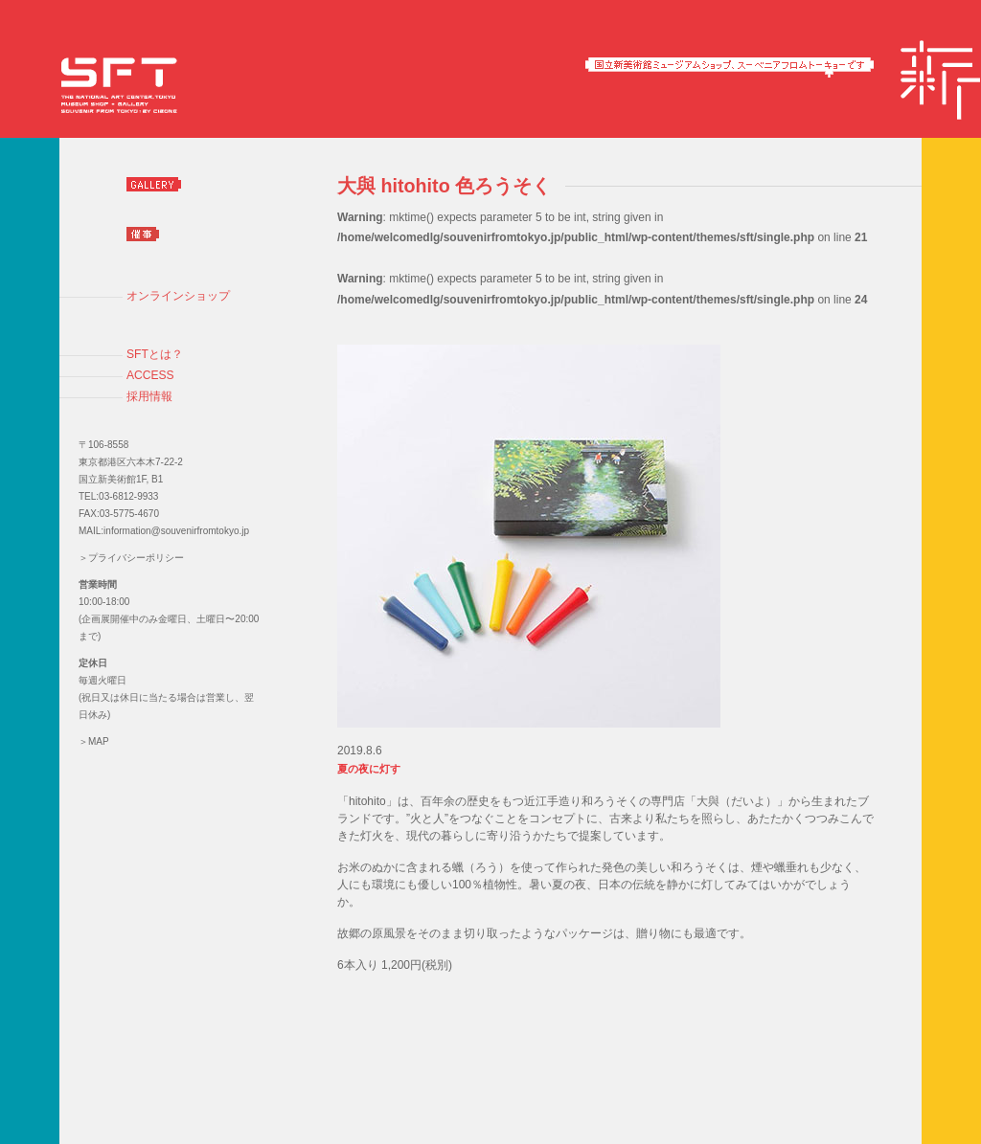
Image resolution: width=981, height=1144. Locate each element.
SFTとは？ (154, 354)
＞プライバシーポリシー (131, 557)
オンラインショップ (178, 296)
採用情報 (149, 396)
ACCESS (150, 375)
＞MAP (94, 741)
